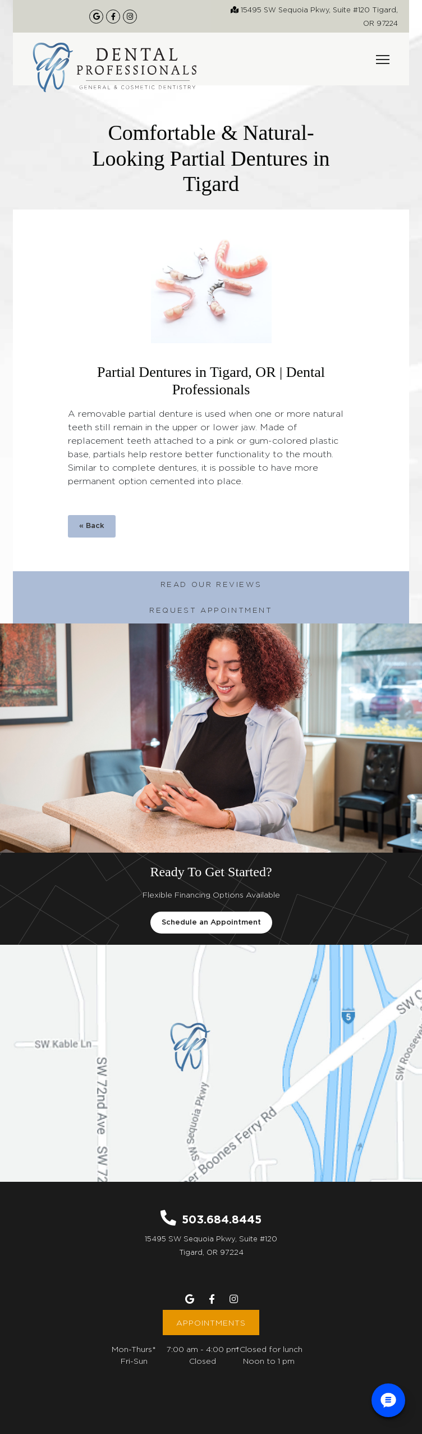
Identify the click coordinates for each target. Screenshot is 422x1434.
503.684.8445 (222, 1219)
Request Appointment (210, 610)
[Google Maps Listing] (96, 17)
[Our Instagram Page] (130, 17)
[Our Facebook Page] (113, 17)
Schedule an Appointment (211, 922)
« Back (91, 526)
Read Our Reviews (211, 584)
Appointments (211, 1322)
